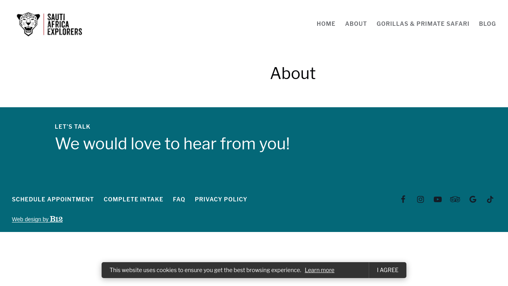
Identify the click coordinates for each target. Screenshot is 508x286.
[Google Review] (473, 199)
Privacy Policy (221, 199)
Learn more (320, 270)
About (356, 23)
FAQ (179, 199)
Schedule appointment (53, 199)
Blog (487, 23)
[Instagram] (421, 199)
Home (326, 23)
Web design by (37, 219)
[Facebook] (403, 199)
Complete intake (134, 199)
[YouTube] (438, 199)
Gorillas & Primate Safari (423, 23)
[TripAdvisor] (455, 199)
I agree (387, 270)
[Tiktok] (490, 199)
